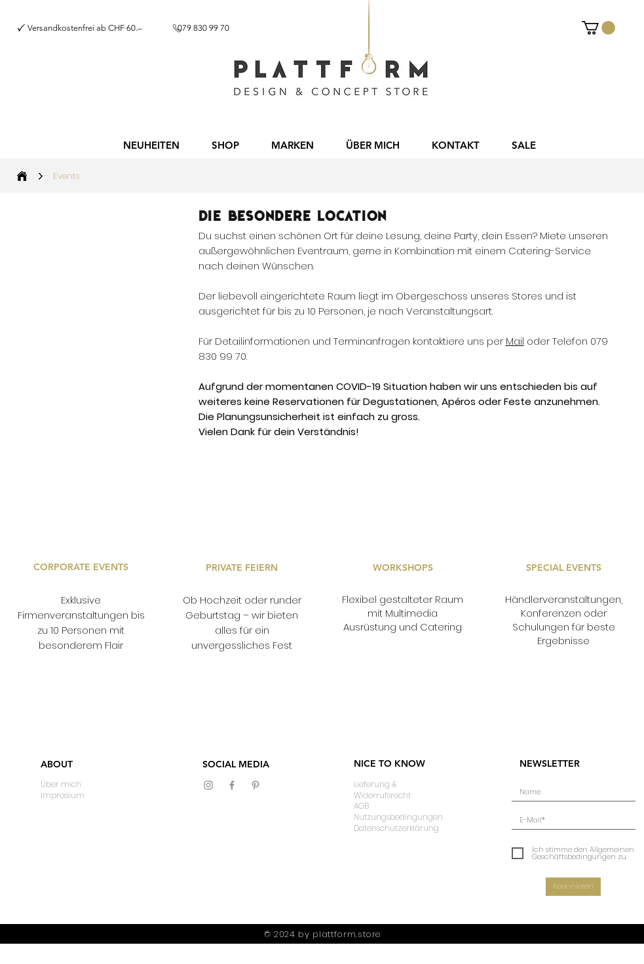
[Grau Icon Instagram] (208, 785)
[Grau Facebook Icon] (232, 785)
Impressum (63, 795)
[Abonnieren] (573, 886)
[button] (226, 145)
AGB (361, 805)
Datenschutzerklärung (396, 828)
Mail (515, 341)
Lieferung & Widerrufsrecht (382, 790)
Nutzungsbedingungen (398, 816)
